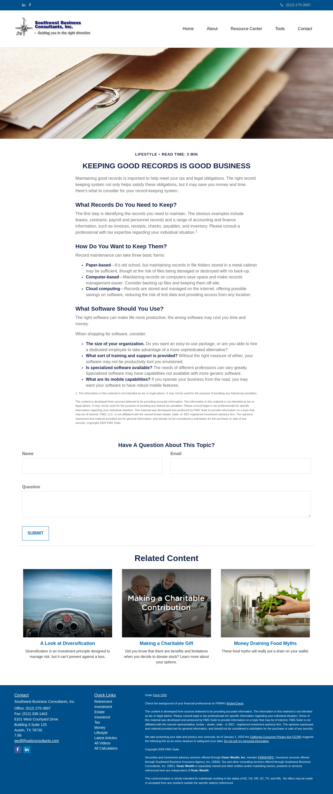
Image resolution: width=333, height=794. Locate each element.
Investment (103, 707)
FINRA (262, 757)
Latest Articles (105, 738)
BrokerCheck (235, 703)
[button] (212, 29)
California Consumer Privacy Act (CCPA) (276, 736)
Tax (97, 722)
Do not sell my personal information (246, 741)
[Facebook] (30, 5)
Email (176, 453)
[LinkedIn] (23, 5)
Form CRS (160, 695)
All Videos (102, 743)
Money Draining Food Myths (265, 643)
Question (31, 487)
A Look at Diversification (67, 643)
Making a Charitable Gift (166, 643)
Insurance (102, 717)
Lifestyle (101, 733)
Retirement (103, 701)
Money (99, 727)
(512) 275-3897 (295, 5)
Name (28, 453)
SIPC (270, 757)
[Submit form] (35, 533)
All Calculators (106, 748)
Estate (99, 712)
